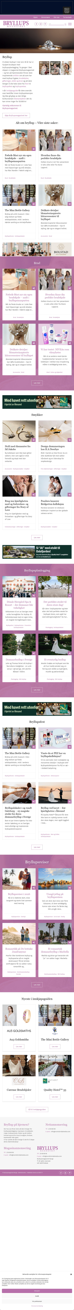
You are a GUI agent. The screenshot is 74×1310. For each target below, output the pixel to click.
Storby (63, 916)
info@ (11, 1155)
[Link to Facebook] (36, 24)
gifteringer (6, 81)
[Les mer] (37, 382)
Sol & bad (57, 916)
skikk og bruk (17, 81)
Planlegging (49, 627)
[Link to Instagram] (41, 24)
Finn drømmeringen (47, 469)
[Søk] (57, 24)
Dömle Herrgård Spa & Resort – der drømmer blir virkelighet (19, 604)
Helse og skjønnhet (56, 372)
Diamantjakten (20, 99)
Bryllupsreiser (15, 916)
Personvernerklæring (37, 1306)
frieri (27, 84)
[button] (71, 1274)
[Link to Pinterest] (45, 24)
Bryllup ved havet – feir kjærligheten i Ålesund (53, 809)
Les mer (19, 1047)
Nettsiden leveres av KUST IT (35, 1172)
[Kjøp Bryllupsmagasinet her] (16, 115)
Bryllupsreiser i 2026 (19, 894)
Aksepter (37, 1291)
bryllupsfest (7, 86)
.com (26, 1155)
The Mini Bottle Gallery (17, 210)
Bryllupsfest (9, 625)
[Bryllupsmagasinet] (15, 24)
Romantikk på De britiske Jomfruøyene (19, 950)
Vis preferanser (37, 1301)
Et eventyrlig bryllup (55, 659)
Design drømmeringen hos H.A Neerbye (53, 448)
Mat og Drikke (55, 834)
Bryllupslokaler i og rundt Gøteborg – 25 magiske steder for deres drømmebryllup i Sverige (18, 812)
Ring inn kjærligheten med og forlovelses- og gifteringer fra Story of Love (16, 505)
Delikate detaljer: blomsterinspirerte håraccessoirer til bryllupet (51, 215)
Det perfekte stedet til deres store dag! (55, 603)
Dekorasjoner (55, 776)
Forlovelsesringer (10, 527)
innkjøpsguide (12, 91)
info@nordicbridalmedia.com (60, 1131)
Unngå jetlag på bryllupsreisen (55, 895)
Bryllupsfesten (9, 236)
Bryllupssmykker (18, 469)
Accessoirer (44, 236)
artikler (16, 75)
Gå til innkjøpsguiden (37, 1109)
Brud (6, 178)
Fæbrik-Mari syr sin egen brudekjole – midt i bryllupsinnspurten (18, 158)
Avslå (37, 1296)
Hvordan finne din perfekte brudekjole (51, 157)
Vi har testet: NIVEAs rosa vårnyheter (55, 351)
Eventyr (23, 916)
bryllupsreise (20, 86)
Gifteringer (57, 469)
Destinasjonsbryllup (23, 972)
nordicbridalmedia (19, 1155)
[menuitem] (35, 17)
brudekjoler (24, 78)
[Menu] (69, 24)
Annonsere (45, 17)
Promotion (28, 625)
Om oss (56, 17)
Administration (22, 1172)
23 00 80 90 (52, 1129)
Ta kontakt (67, 17)
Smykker (26, 469)
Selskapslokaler (20, 236)
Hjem (35, 17)
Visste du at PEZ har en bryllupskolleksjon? (53, 755)
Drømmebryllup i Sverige (19, 659)
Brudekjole (12, 178)
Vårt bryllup (22, 679)
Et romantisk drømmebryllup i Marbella (55, 950)
